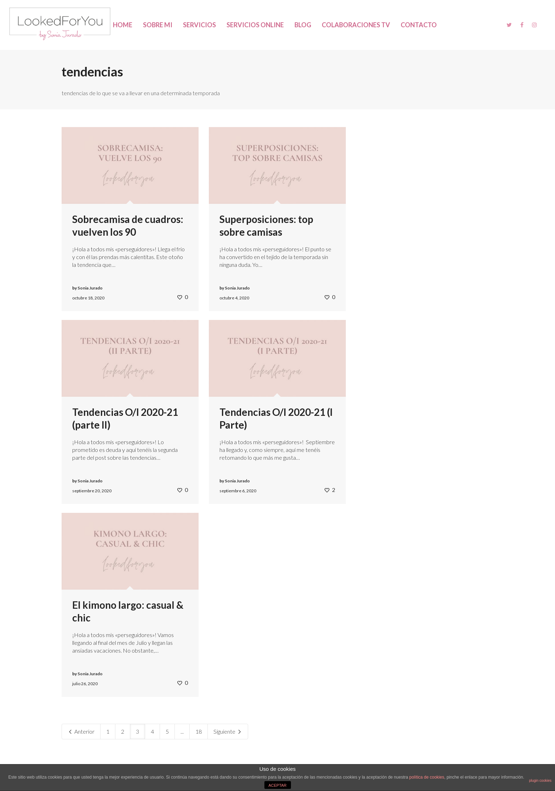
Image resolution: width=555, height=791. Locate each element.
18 (198, 731)
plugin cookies (540, 781)
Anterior (81, 731)
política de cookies (426, 777)
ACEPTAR (277, 785)
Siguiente (227, 731)
